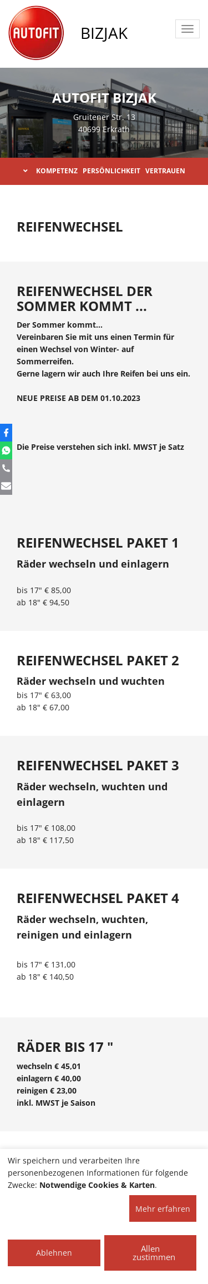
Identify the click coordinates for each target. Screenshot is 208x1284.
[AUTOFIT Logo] (36, 33)
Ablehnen (54, 1252)
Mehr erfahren (162, 1208)
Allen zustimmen (154, 1252)
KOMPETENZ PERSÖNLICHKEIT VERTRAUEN (104, 170)
